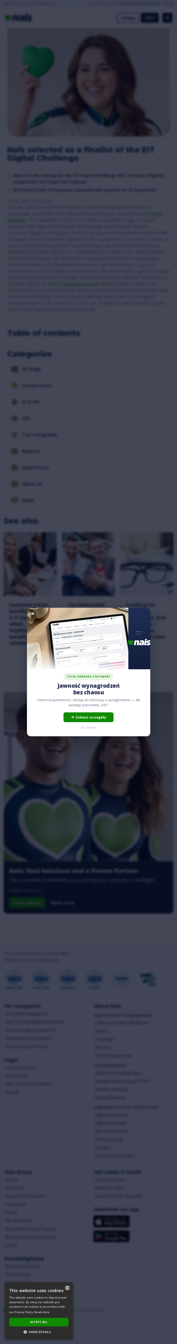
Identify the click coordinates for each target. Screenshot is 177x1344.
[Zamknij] (33, 613)
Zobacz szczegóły (88, 717)
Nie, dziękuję (88, 727)
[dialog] (39, 1310)
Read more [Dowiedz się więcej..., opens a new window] (42, 1312)
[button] (39, 1332)
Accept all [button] (39, 1322)
